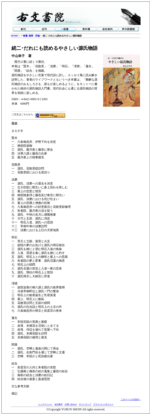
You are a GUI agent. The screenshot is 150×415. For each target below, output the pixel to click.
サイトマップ (85, 404)
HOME (14, 35)
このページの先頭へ (131, 399)
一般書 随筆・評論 (30, 35)
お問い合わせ (71, 404)
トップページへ (45, 404)
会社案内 (58, 404)
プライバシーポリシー (103, 404)
